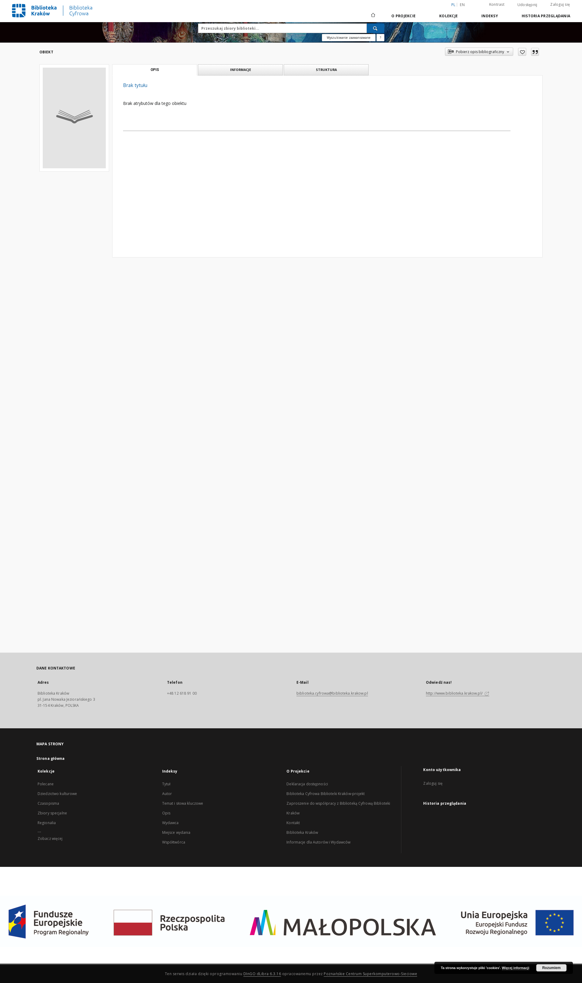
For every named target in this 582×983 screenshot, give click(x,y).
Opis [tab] (155, 70)
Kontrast (496, 4)
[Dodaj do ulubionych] (522, 52)
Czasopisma (48, 803)
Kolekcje (448, 15)
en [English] (462, 5)
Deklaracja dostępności (307, 784)
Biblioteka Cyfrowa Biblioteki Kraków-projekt (325, 793)
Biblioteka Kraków (302, 832)
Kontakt (293, 822)
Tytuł (166, 784)
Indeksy (489, 15)
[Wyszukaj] (375, 28)
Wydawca (170, 822)
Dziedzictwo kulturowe (57, 793)
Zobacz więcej (50, 838)
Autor (167, 793)
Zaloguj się (560, 4)
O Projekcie (403, 15)
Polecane (46, 784)
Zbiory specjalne (52, 813)
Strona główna (50, 758)
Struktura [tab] (326, 69)
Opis (166, 813)
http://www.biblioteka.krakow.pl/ (457, 693)
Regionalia (47, 822)
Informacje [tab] (240, 69)
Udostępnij (527, 4)
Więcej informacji (515, 968)
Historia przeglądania (546, 15)
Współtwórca (173, 842)
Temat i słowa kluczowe (182, 803)
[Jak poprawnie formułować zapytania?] (380, 37)
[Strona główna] (373, 15)
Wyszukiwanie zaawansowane (349, 37)
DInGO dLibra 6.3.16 (262, 973)
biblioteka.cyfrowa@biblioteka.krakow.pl (332, 693)
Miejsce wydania (176, 832)
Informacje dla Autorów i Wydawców (318, 842)
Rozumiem (551, 968)
